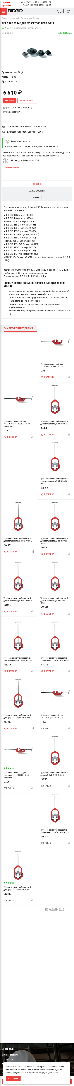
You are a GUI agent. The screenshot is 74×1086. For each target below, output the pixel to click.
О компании (7, 1059)
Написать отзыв (33, 28)
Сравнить (7, 33)
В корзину (9, 100)
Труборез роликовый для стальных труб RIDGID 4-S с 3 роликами (16, 774)
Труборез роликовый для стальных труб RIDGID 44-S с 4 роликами (17, 423)
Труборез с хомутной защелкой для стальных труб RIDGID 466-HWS (54, 481)
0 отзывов (19, 28)
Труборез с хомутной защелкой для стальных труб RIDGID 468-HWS (54, 540)
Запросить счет (27, 100)
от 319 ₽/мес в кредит (18, 107)
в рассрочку (13, 112)
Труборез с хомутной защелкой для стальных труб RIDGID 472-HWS (54, 600)
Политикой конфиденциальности (43, 1073)
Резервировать (12, 167)
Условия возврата (10, 1055)
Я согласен (13, 1078)
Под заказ (45, 728)
